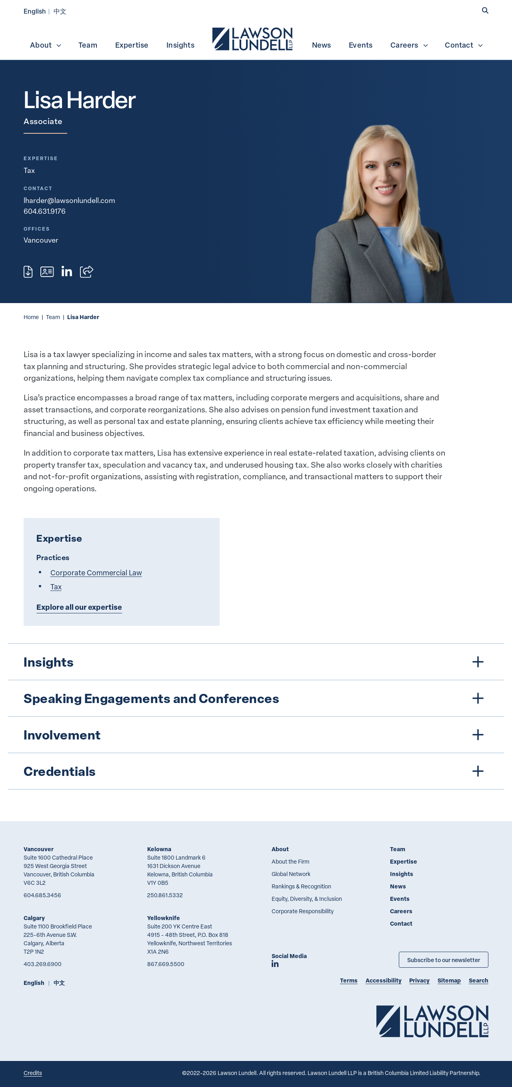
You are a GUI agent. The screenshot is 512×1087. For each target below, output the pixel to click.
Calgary (34, 918)
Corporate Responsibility (303, 911)
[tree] (256, 716)
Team (87, 45)
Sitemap (449, 980)
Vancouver (39, 849)
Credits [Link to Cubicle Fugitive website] (33, 1073)
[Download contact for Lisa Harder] (47, 272)
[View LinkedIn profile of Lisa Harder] (67, 272)
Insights (180, 45)
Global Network (291, 874)
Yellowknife (163, 918)
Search (478, 980)
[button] (485, 11)
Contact (464, 45)
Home (31, 317)
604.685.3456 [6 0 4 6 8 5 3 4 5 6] (42, 895)
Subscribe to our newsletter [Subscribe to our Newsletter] (443, 960)
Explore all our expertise (79, 607)
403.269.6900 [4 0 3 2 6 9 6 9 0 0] (43, 964)
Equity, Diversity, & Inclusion (307, 898)
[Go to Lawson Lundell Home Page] (432, 1021)
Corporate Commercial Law (96, 572)
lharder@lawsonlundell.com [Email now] (69, 200)
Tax (29, 170)
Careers (409, 45)
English (35, 11)
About (46, 45)
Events (360, 45)
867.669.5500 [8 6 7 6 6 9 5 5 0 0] (165, 964)
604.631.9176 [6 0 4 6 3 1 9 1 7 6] (45, 211)
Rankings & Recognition (301, 886)
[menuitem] (253, 38)
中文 (60, 11)
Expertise (132, 45)
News (321, 45)
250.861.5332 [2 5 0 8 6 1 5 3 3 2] (165, 895)
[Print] (28, 272)
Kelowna (159, 849)
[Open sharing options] (86, 272)
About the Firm (290, 861)
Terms (349, 980)
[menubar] (256, 38)
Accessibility (384, 980)
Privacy (419, 980)
